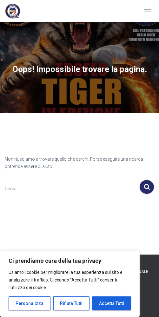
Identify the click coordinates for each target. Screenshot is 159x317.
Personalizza (29, 303)
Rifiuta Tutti (71, 303)
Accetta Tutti (111, 303)
